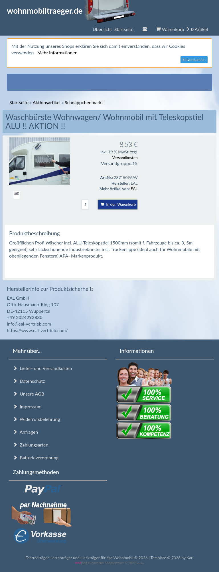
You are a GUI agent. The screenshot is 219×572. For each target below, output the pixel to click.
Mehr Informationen (57, 52)
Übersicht (113, 29)
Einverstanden (194, 59)
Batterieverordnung (35, 457)
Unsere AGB (28, 393)
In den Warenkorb (118, 204)
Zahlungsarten (30, 444)
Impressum (27, 406)
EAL (134, 188)
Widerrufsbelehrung (36, 419)
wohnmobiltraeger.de (71, 10)
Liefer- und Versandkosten (42, 368)
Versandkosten (125, 157)
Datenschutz (29, 381)
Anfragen (25, 432)
